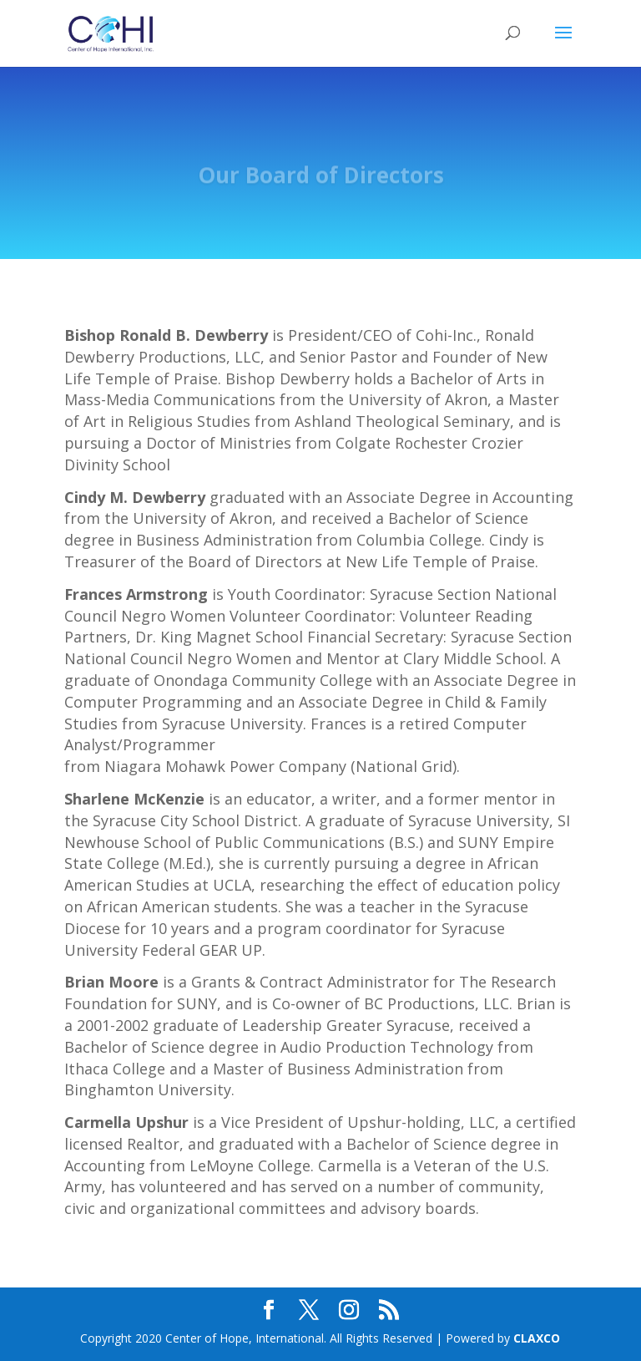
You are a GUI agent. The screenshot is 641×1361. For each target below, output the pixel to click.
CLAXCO (536, 1338)
